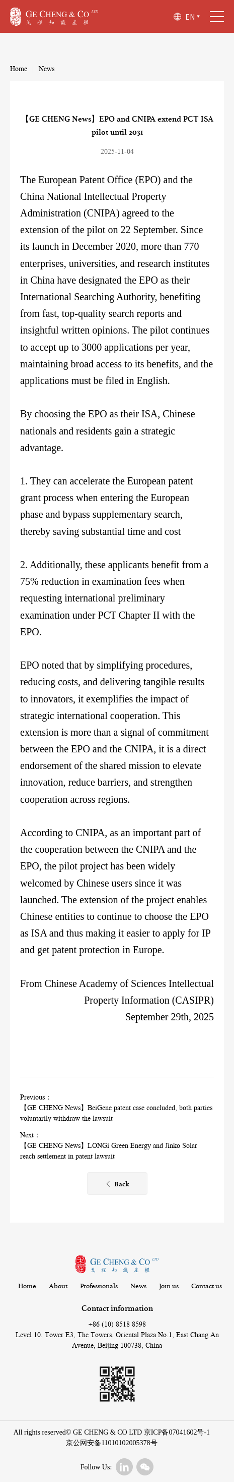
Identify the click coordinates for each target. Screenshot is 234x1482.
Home (18, 69)
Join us (169, 1286)
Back (117, 1184)
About (58, 1286)
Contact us (206, 1286)
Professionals (99, 1286)
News (46, 69)
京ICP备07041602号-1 (177, 1432)
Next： (30, 1135)
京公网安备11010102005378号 (111, 1443)
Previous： (36, 1097)
